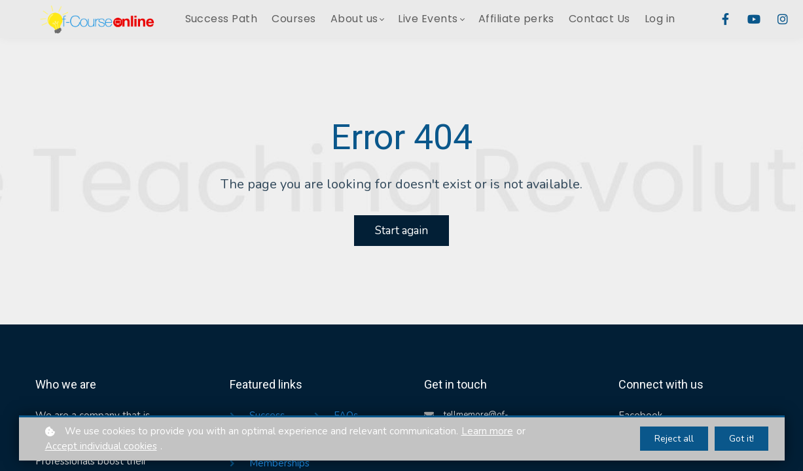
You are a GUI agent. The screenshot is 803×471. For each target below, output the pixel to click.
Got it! (741, 438)
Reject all (674, 438)
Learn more (487, 431)
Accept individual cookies (101, 446)
